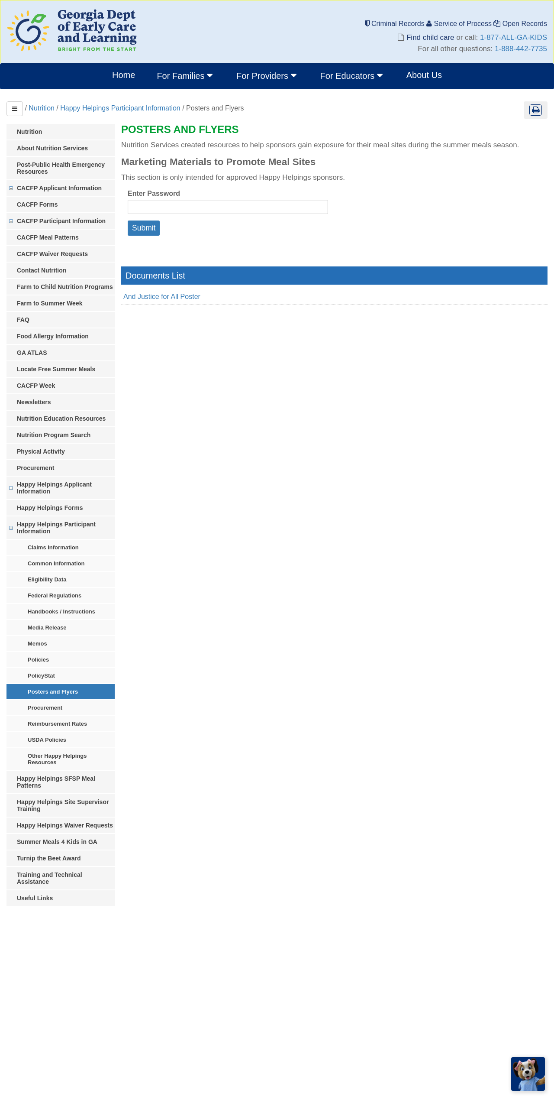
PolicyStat (41, 675)
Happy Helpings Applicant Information (54, 488)
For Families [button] (186, 75)
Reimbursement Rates (57, 723)
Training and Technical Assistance (49, 878)
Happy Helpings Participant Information (120, 108)
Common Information (56, 563)
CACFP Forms (37, 204)
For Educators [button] (352, 75)
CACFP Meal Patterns (48, 237)
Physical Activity (41, 451)
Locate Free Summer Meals (56, 369)
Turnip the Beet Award (49, 858)
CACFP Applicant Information (59, 188)
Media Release (47, 627)
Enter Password (154, 193)
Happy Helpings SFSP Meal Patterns (56, 782)
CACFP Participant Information (61, 220)
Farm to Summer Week (49, 303)
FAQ (23, 319)
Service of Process (459, 23)
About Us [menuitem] (424, 75)
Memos (37, 643)
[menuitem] (186, 76)
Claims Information (53, 547)
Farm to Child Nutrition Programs (65, 286)
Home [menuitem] (123, 75)
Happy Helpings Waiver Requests (65, 825)
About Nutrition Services (52, 148)
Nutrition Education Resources (61, 418)
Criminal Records (396, 23)
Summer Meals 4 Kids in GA (57, 841)
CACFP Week (36, 385)
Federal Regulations (54, 595)
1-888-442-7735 (521, 49)
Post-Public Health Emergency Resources (61, 168)
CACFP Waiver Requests (52, 253)
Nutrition (42, 108)
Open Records (520, 23)
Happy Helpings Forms (50, 507)
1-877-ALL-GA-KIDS (513, 37)
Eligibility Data (47, 579)
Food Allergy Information (53, 336)
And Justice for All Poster (161, 296)
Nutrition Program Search (53, 435)
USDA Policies (47, 740)
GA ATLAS (32, 352)
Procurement (35, 467)
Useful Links (35, 898)
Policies (38, 659)
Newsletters (34, 402)
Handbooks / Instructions (61, 611)
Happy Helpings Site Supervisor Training (63, 805)
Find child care (430, 37)
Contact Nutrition (41, 270)
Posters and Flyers (53, 691)
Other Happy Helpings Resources (57, 759)
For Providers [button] (267, 75)
